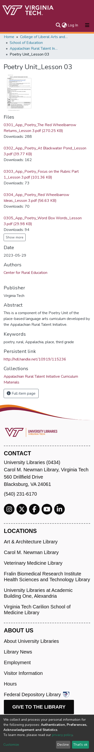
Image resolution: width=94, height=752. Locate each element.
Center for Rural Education (25, 272)
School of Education (26, 42)
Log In (73, 25)
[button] (64, 25)
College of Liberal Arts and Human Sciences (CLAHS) (44, 37)
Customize (11, 744)
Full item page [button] (21, 393)
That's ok (80, 744)
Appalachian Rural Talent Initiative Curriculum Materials (34, 48)
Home (9, 37)
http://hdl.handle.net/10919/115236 (35, 359)
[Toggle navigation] (87, 25)
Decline (63, 744)
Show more (14, 237)
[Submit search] (58, 25)
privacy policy (62, 735)
